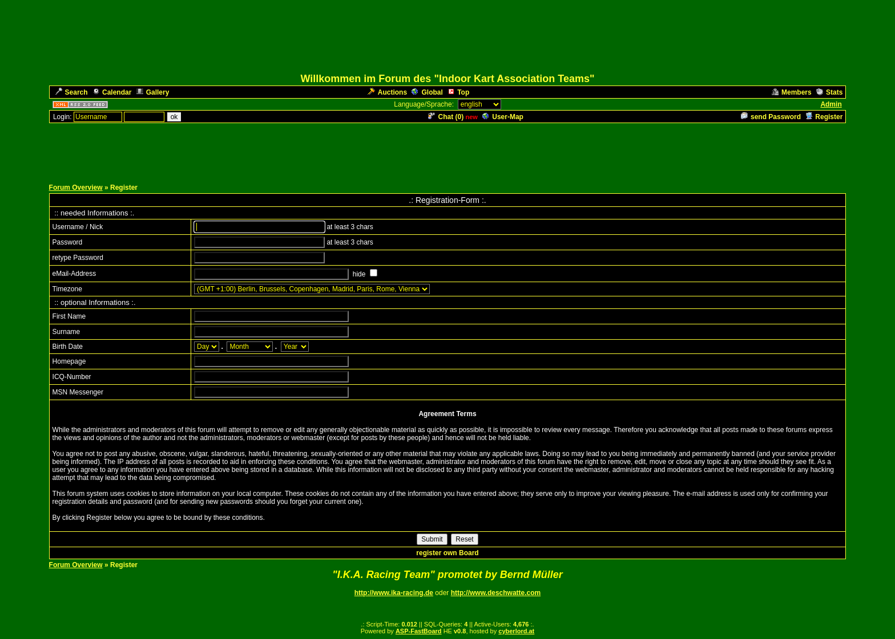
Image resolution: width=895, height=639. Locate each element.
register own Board (447, 553)
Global (427, 92)
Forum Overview (76, 188)
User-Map (502, 117)
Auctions (387, 92)
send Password (771, 117)
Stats (829, 92)
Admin (830, 104)
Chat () (445, 117)
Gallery (153, 92)
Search (71, 92)
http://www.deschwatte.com (496, 593)
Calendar (111, 92)
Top (458, 92)
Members (792, 92)
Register (823, 117)
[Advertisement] (447, 150)
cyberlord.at (516, 631)
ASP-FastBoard (419, 631)
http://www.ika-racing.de (393, 593)
